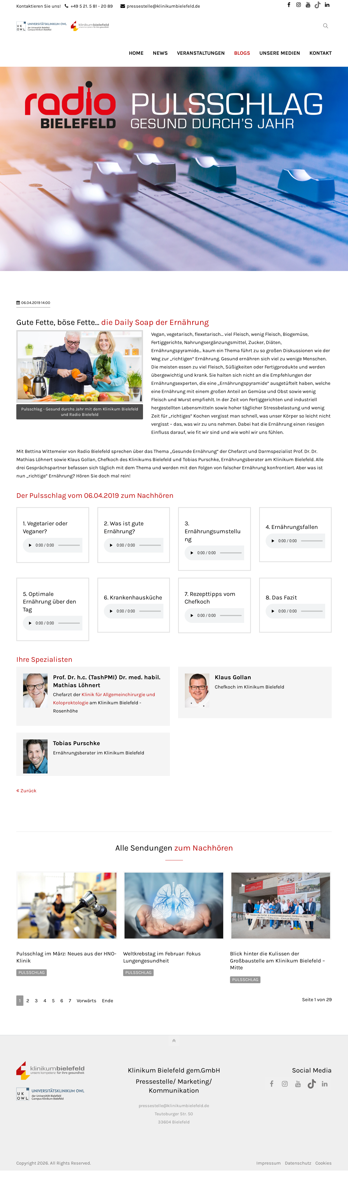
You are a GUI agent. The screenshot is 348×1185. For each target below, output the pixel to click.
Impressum (268, 1163)
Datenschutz (298, 1163)
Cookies (323, 1163)
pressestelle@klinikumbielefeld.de (160, 6)
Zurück (28, 791)
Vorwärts (86, 1001)
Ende (107, 1001)
